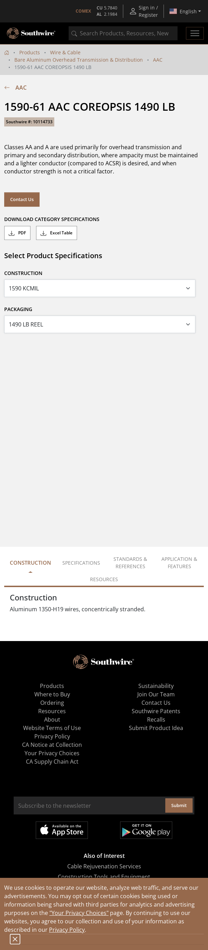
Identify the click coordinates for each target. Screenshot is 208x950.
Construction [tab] (30, 562)
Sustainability (156, 686)
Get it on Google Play (146, 830)
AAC (157, 59)
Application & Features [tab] (179, 563)
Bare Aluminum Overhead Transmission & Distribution (78, 59)
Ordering (52, 703)
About (52, 719)
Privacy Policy (67, 930)
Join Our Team (156, 694)
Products (29, 52)
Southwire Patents (156, 711)
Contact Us (22, 199)
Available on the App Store (62, 830)
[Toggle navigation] (195, 33)
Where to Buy (52, 694)
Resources (52, 711)
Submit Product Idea (156, 728)
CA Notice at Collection (52, 745)
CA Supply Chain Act (52, 761)
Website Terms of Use (52, 728)
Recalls (156, 719)
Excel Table (56, 233)
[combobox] (123, 33)
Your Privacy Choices (52, 753)
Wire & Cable (65, 52)
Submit (179, 805)
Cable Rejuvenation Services (104, 866)
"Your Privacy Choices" (79, 913)
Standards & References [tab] (130, 563)
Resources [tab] (104, 579)
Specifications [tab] (81, 562)
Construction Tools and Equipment (104, 877)
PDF (17, 233)
